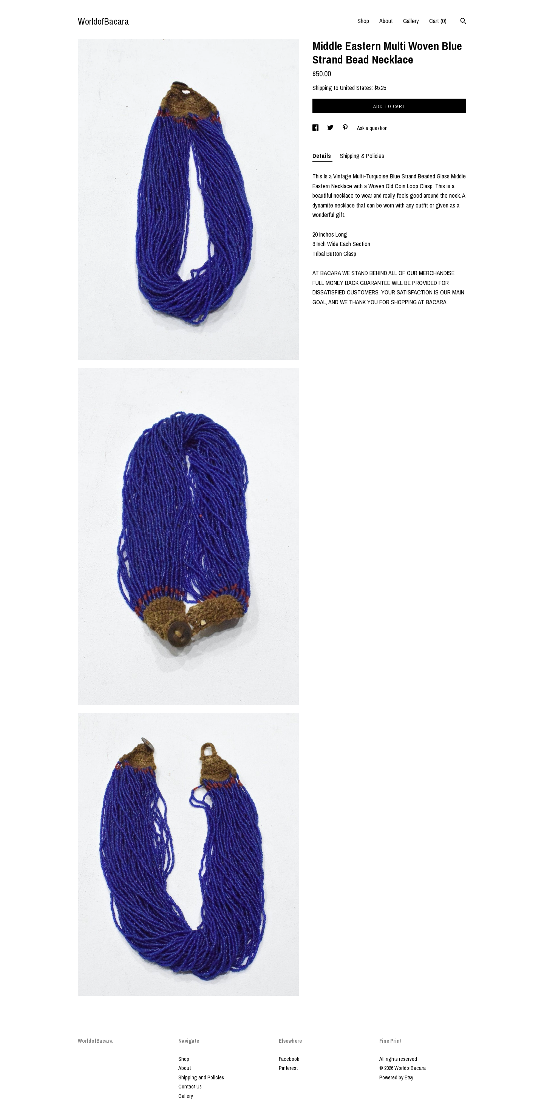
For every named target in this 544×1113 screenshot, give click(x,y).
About (386, 21)
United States (356, 88)
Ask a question (372, 128)
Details (322, 156)
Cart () (438, 21)
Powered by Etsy (396, 1077)
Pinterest (288, 1068)
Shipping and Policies (201, 1077)
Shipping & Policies (362, 156)
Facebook (289, 1059)
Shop (363, 21)
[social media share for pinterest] (345, 128)
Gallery (411, 21)
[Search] (463, 22)
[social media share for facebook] (316, 128)
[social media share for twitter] (331, 128)
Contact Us (190, 1086)
